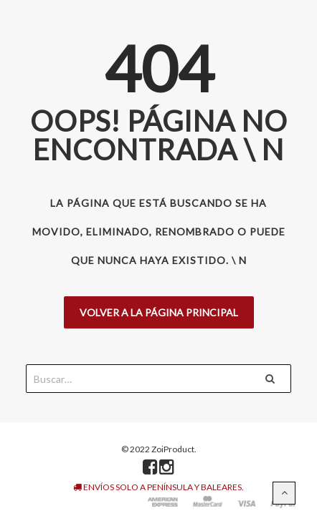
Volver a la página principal (159, 312)
